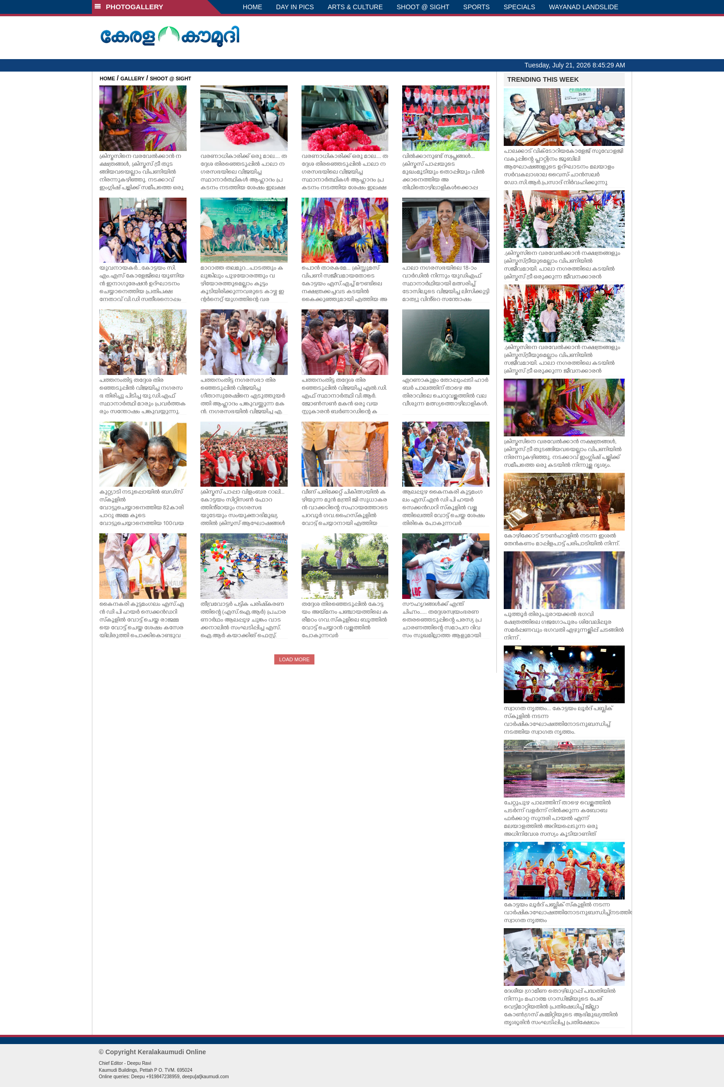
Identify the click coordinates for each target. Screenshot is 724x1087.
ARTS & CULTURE (355, 7)
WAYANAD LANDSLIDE (583, 7)
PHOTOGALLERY (128, 7)
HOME (252, 7)
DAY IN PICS (295, 7)
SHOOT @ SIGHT (423, 7)
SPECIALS (519, 7)
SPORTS (476, 7)
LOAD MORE (294, 659)
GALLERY (133, 78)
